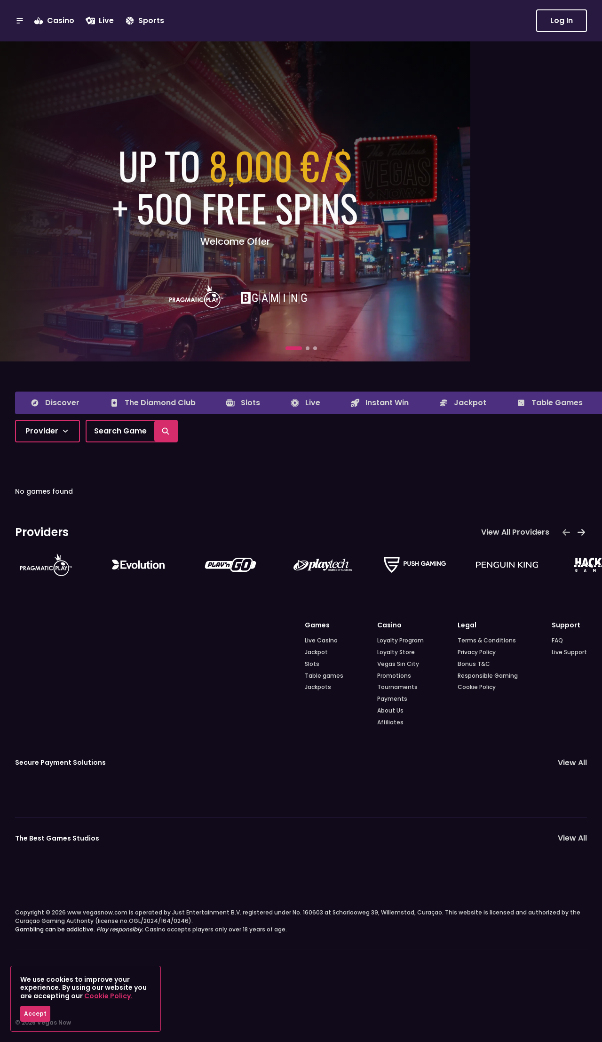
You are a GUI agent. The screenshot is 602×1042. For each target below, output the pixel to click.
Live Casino (321, 640)
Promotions (394, 676)
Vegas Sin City (398, 664)
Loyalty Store (396, 652)
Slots (312, 664)
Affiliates (390, 722)
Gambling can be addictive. (79, 929)
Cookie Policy (477, 687)
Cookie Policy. (108, 996)
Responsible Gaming (488, 676)
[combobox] (47, 431)
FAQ (557, 640)
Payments (392, 699)
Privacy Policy (477, 652)
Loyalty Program (400, 640)
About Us (390, 710)
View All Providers (515, 532)
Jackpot (316, 652)
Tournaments (397, 687)
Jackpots (318, 687)
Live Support (569, 652)
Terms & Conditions (487, 640)
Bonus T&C (474, 664)
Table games (324, 676)
